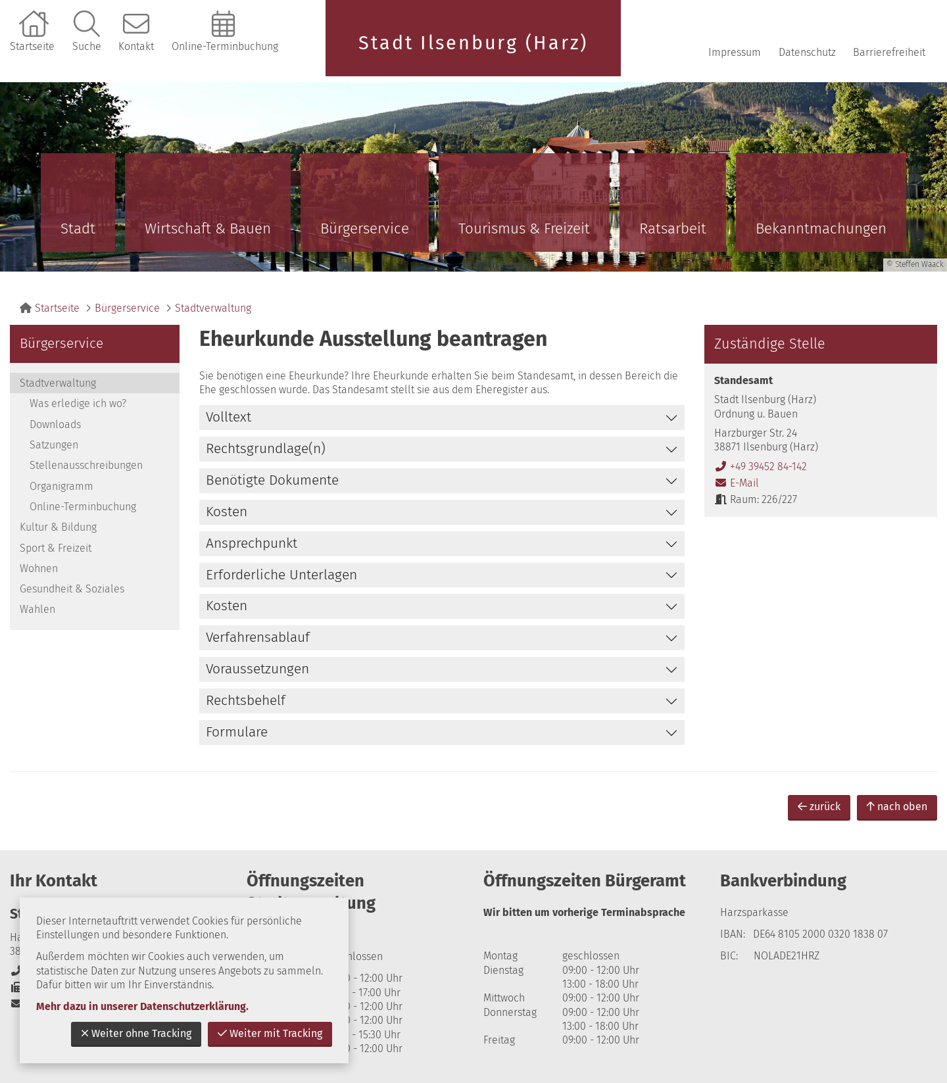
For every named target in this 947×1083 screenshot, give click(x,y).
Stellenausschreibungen (86, 465)
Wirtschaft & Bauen (208, 228)
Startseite (32, 46)
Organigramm (61, 486)
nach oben (897, 806)
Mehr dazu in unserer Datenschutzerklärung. (142, 1006)
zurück (819, 806)
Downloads (55, 424)
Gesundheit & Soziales (72, 589)
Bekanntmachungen (821, 228)
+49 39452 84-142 (760, 466)
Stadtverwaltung (213, 308)
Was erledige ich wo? (78, 403)
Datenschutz (807, 52)
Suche (86, 46)
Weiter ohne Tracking (136, 1033)
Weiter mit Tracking (270, 1033)
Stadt (78, 228)
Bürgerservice (364, 228)
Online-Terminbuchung (225, 46)
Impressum (734, 52)
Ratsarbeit (672, 228)
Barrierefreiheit (889, 52)
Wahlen (37, 609)
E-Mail (736, 483)
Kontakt (136, 46)
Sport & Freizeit (55, 548)
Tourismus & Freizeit (524, 228)
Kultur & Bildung (58, 527)
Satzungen (54, 445)
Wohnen (39, 568)
